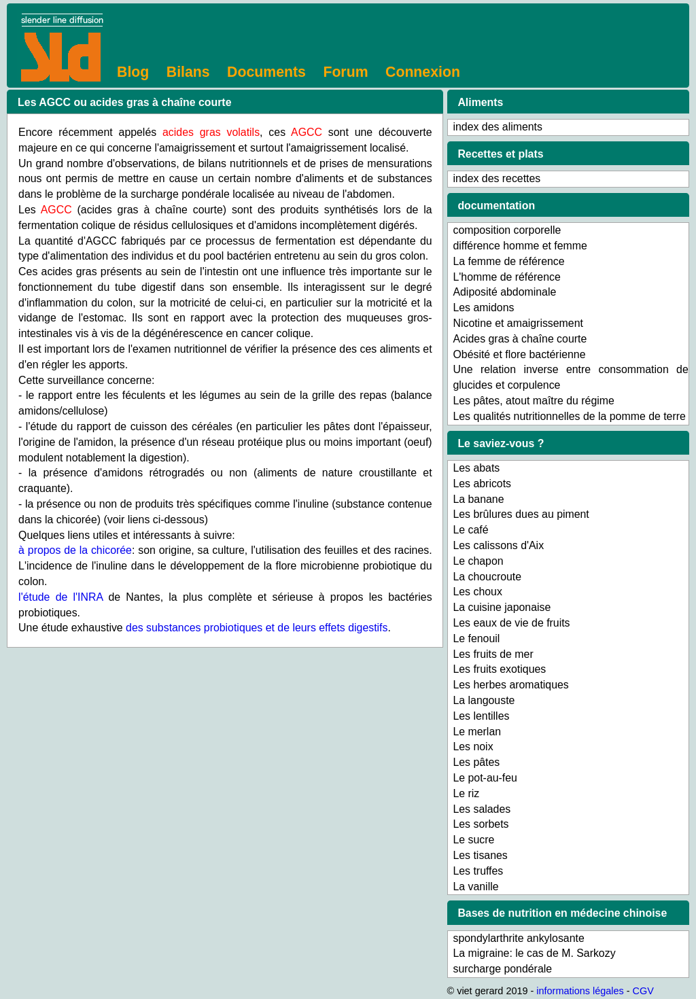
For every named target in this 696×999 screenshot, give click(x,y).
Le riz (466, 793)
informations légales (579, 990)
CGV (643, 990)
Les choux (477, 591)
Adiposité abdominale (504, 292)
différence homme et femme (520, 245)
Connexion (422, 72)
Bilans (188, 72)
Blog (133, 72)
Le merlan (477, 731)
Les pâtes (476, 762)
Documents (266, 72)
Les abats (476, 468)
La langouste (484, 700)
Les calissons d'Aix (498, 545)
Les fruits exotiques (499, 669)
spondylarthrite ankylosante (518, 938)
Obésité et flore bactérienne (519, 354)
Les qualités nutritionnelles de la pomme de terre (569, 416)
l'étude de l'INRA (60, 597)
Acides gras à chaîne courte (520, 339)
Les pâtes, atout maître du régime (533, 400)
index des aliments (497, 127)
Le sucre (473, 839)
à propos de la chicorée (75, 550)
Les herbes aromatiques (510, 684)
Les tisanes (480, 855)
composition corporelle (507, 230)
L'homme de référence (506, 277)
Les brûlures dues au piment (521, 514)
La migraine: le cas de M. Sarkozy (534, 953)
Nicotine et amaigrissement (517, 323)
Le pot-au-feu (485, 778)
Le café (470, 530)
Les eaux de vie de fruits (511, 623)
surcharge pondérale (502, 969)
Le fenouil (476, 638)
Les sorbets (480, 824)
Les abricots (482, 483)
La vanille (475, 886)
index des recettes (496, 178)
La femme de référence (508, 261)
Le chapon (478, 561)
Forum (345, 72)
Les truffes (478, 871)
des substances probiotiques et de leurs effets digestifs (256, 627)
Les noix (473, 746)
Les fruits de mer (493, 654)
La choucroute (487, 576)
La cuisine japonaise (502, 607)
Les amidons (483, 307)
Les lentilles (481, 716)
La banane (478, 499)
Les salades (481, 809)
